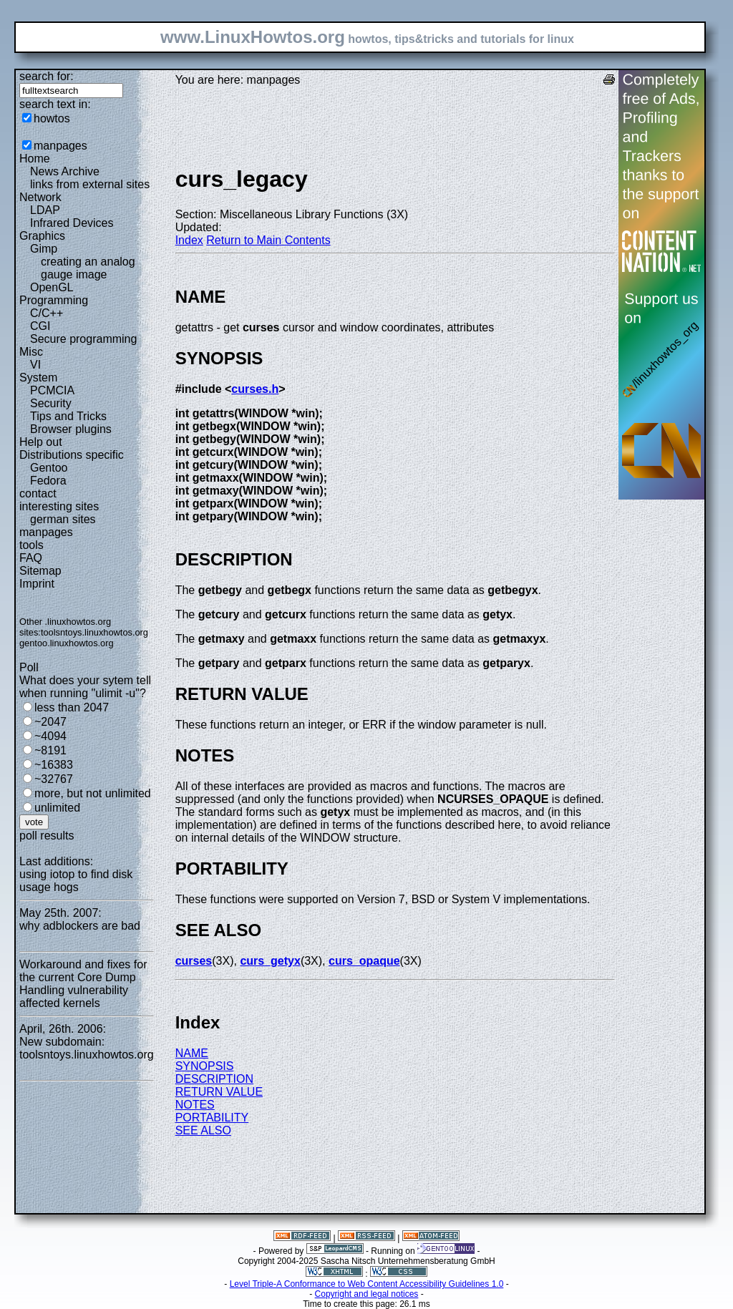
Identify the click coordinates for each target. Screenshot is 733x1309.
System (38, 377)
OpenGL (51, 287)
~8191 (50, 750)
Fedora (48, 481)
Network (40, 197)
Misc (31, 352)
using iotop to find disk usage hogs (75, 880)
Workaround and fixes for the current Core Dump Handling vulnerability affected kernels (83, 983)
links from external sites (90, 184)
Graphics (42, 236)
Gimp (43, 249)
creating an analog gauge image (88, 268)
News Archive (64, 171)
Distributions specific (71, 455)
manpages (60, 146)
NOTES (195, 1105)
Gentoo (48, 468)
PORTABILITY (212, 1117)
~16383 (53, 765)
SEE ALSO (203, 1130)
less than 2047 (71, 707)
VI (35, 365)
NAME (191, 1053)
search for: (46, 76)
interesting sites (59, 506)
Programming (53, 300)
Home (34, 158)
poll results (46, 835)
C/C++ (46, 313)
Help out (40, 442)
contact (38, 493)
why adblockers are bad (79, 926)
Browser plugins (71, 429)
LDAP (45, 210)
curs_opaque (364, 961)
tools (31, 545)
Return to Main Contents (268, 240)
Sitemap (40, 571)
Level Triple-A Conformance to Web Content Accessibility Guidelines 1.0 (367, 1284)
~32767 (53, 779)
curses (194, 961)
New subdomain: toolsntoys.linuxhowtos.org (86, 1048)
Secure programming (83, 339)
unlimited (57, 808)
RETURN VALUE (219, 1092)
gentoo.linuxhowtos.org (66, 643)
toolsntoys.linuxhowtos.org (94, 632)
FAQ (30, 558)
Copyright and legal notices (367, 1294)
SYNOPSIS (204, 1066)
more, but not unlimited (92, 793)
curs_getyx (270, 961)
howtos (52, 118)
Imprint (36, 584)
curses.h (254, 389)
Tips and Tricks (68, 416)
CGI (40, 326)
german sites (63, 519)
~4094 (50, 736)
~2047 (50, 722)
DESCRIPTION (214, 1079)
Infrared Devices (72, 223)
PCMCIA (52, 390)
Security (51, 403)
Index (189, 240)
